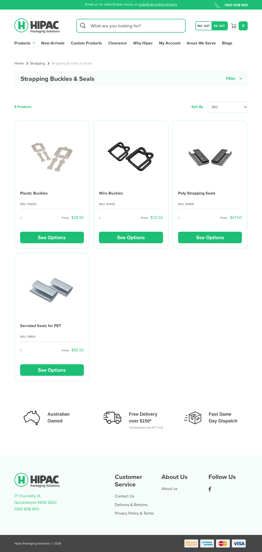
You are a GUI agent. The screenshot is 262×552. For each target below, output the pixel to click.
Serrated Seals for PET (40, 326)
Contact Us (124, 496)
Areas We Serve (201, 43)
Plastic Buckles (34, 193)
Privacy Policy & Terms (134, 513)
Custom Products (86, 43)
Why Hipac (143, 43)
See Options (52, 237)
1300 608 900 (231, 5)
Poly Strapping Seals (197, 193)
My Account (169, 43)
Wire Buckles (111, 193)
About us (169, 488)
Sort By (197, 106)
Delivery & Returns (131, 504)
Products (24, 42)
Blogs (227, 43)
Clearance (117, 43)
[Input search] (131, 26)
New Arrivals (53, 43)
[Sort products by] (227, 107)
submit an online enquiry (158, 4)
